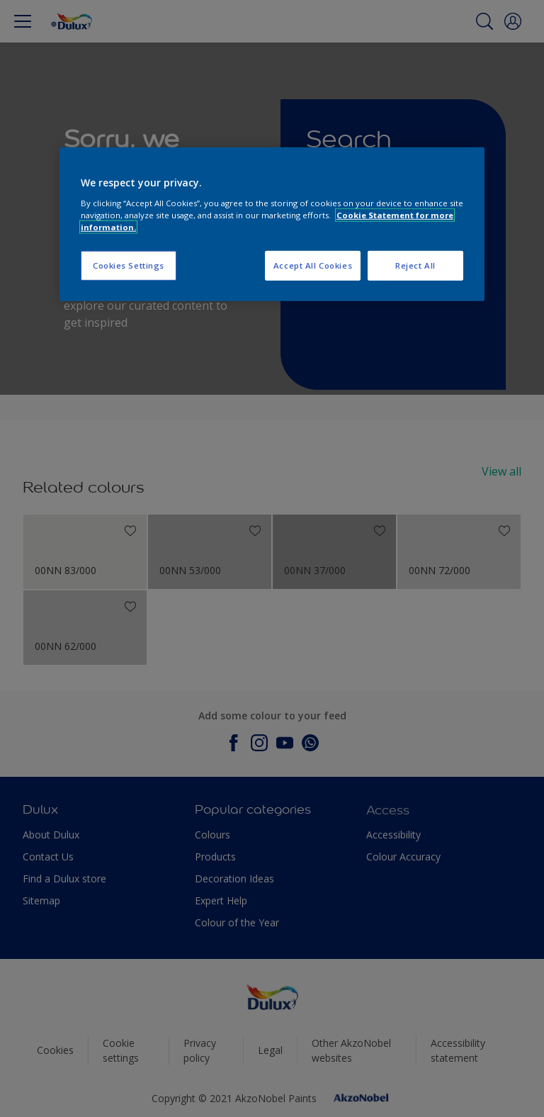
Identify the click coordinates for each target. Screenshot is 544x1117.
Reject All (415, 265)
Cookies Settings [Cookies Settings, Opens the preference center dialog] (128, 265)
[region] (272, 224)
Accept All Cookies (312, 265)
